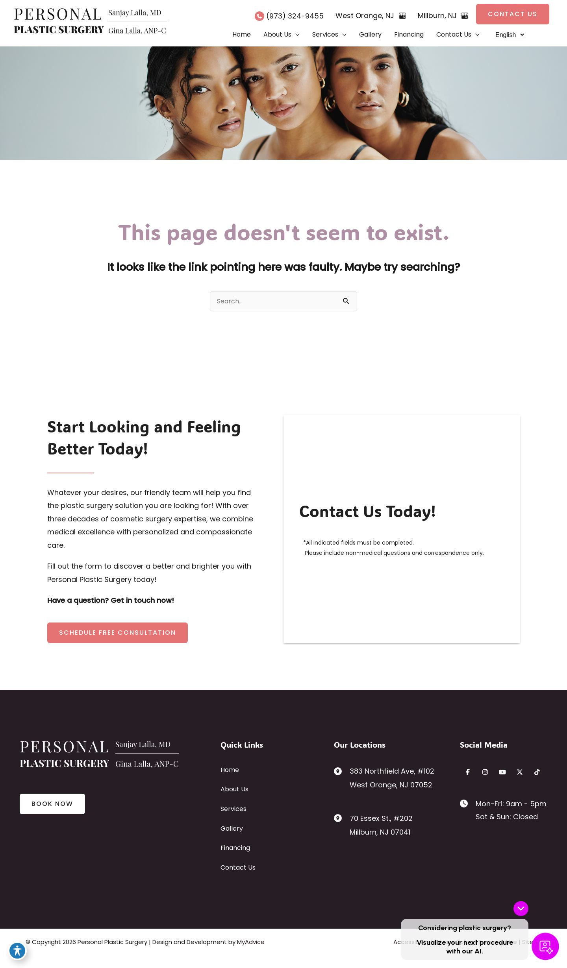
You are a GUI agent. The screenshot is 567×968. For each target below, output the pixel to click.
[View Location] (342, 770)
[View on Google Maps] (402, 15)
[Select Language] (509, 35)
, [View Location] (365, 15)
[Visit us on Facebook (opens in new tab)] (468, 772)
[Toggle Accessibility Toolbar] (17, 950)
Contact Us (238, 867)
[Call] (289, 15)
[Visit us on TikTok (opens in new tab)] (537, 772)
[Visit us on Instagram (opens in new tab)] (485, 772)
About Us (234, 789)
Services (233, 808)
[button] (512, 14)
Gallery (231, 828)
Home (229, 769)
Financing (235, 847)
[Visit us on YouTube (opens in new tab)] (502, 772)
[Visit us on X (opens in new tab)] (520, 772)
